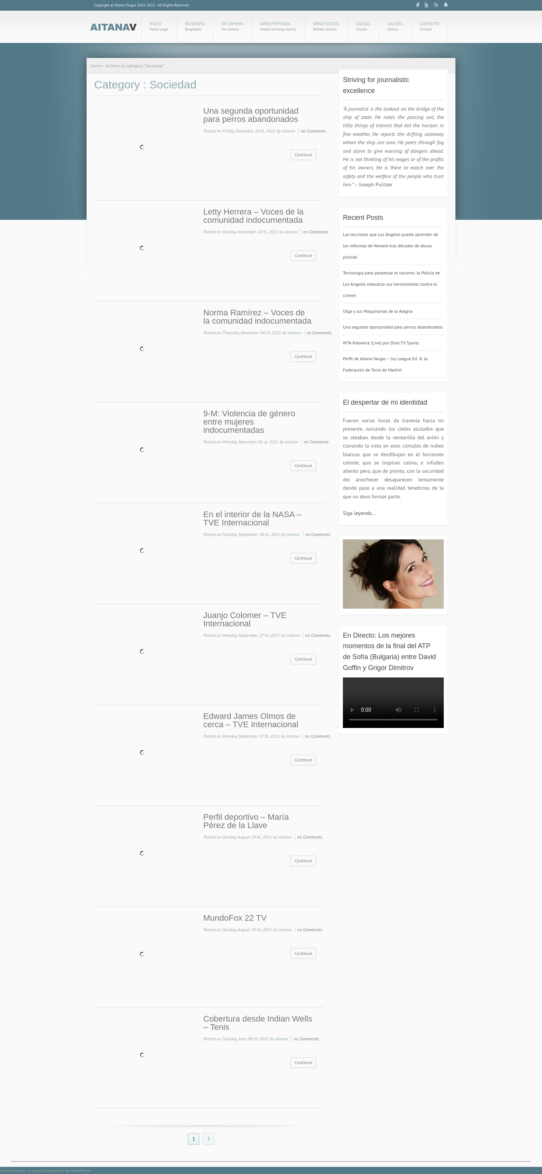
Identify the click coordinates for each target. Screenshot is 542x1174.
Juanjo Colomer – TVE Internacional (244, 619)
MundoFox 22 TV (234, 918)
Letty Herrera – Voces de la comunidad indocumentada (253, 216)
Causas (363, 26)
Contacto (429, 26)
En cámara (232, 26)
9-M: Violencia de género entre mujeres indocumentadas (249, 422)
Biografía (195, 26)
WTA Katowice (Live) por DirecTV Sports (381, 343)
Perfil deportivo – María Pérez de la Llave (246, 821)
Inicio (159, 26)
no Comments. (314, 131)
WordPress (81, 1170)
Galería (395, 26)
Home (96, 66)
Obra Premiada (278, 26)
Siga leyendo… (359, 513)
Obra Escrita (326, 26)
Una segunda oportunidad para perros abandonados (250, 115)
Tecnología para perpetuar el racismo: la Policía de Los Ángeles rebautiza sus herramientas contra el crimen (391, 284)
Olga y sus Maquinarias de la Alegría (378, 311)
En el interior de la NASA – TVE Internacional (252, 518)
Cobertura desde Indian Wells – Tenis (257, 1023)
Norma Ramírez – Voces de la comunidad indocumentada (257, 317)
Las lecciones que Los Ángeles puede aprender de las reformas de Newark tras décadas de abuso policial (390, 245)
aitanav (288, 131)
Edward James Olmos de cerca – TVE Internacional (250, 720)
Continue (303, 154)
